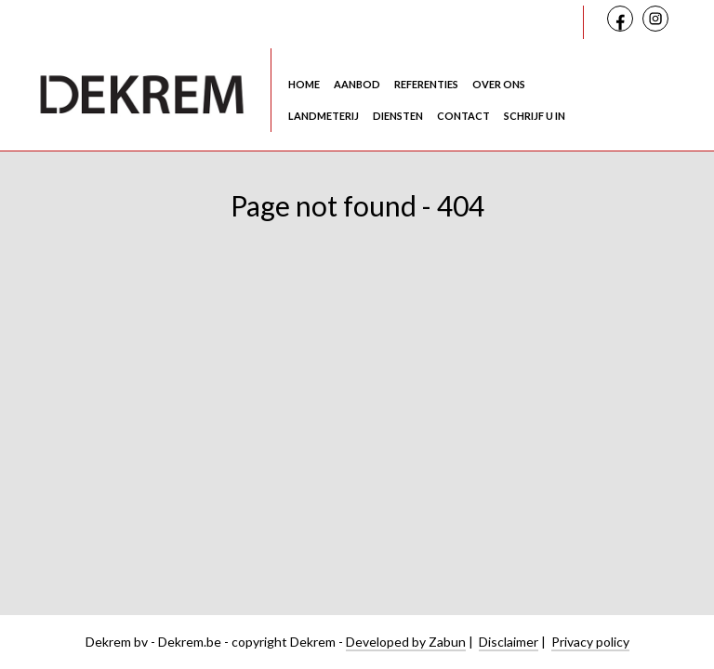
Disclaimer (508, 641)
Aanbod (357, 84)
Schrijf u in (534, 116)
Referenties (426, 84)
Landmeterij (323, 116)
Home (304, 84)
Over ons (498, 84)
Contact (463, 116)
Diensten (398, 116)
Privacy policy (590, 641)
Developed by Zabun (406, 641)
